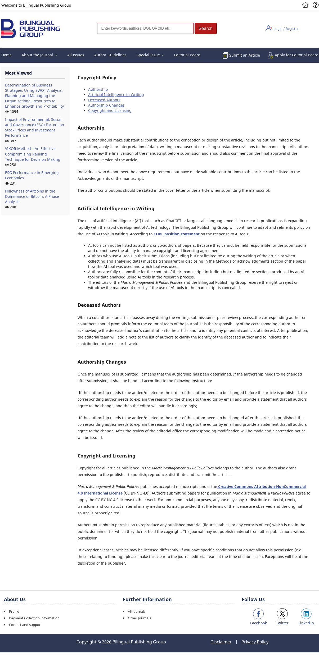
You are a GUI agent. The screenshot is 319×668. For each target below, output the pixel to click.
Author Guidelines (110, 54)
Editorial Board (187, 54)
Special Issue (149, 54)
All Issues (75, 54)
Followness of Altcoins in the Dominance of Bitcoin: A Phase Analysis (32, 196)
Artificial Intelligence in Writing (116, 94)
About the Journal (38, 54)
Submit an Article (244, 55)
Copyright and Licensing (110, 110)
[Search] (145, 28)
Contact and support (25, 624)
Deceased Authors (104, 99)
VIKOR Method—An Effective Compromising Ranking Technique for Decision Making (32, 154)
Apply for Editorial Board (296, 54)
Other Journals (139, 618)
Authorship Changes (106, 105)
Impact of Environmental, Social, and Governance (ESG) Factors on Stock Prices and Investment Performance (34, 127)
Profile (14, 611)
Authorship (98, 89)
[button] (206, 28)
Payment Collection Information (34, 618)
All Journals (136, 611)
